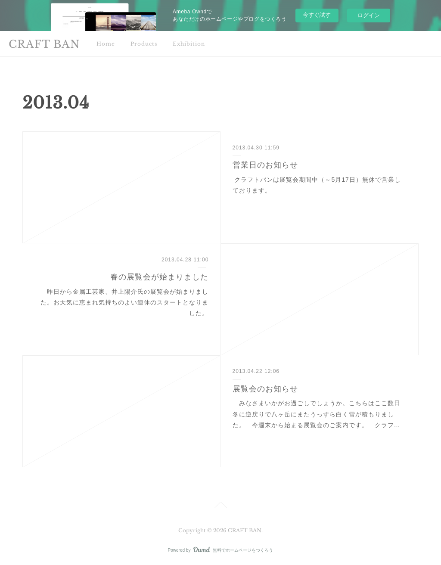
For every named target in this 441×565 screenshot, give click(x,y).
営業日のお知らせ (265, 165)
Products (143, 43)
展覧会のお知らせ (265, 389)
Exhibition (189, 43)
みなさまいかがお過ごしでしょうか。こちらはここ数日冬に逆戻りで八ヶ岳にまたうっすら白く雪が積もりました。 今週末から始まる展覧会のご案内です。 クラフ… (317, 414)
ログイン (368, 15)
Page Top (220, 506)
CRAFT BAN (44, 44)
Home (105, 43)
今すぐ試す (317, 15)
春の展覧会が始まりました (159, 277)
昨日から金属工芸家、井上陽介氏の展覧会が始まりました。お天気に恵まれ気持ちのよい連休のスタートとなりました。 (124, 302)
